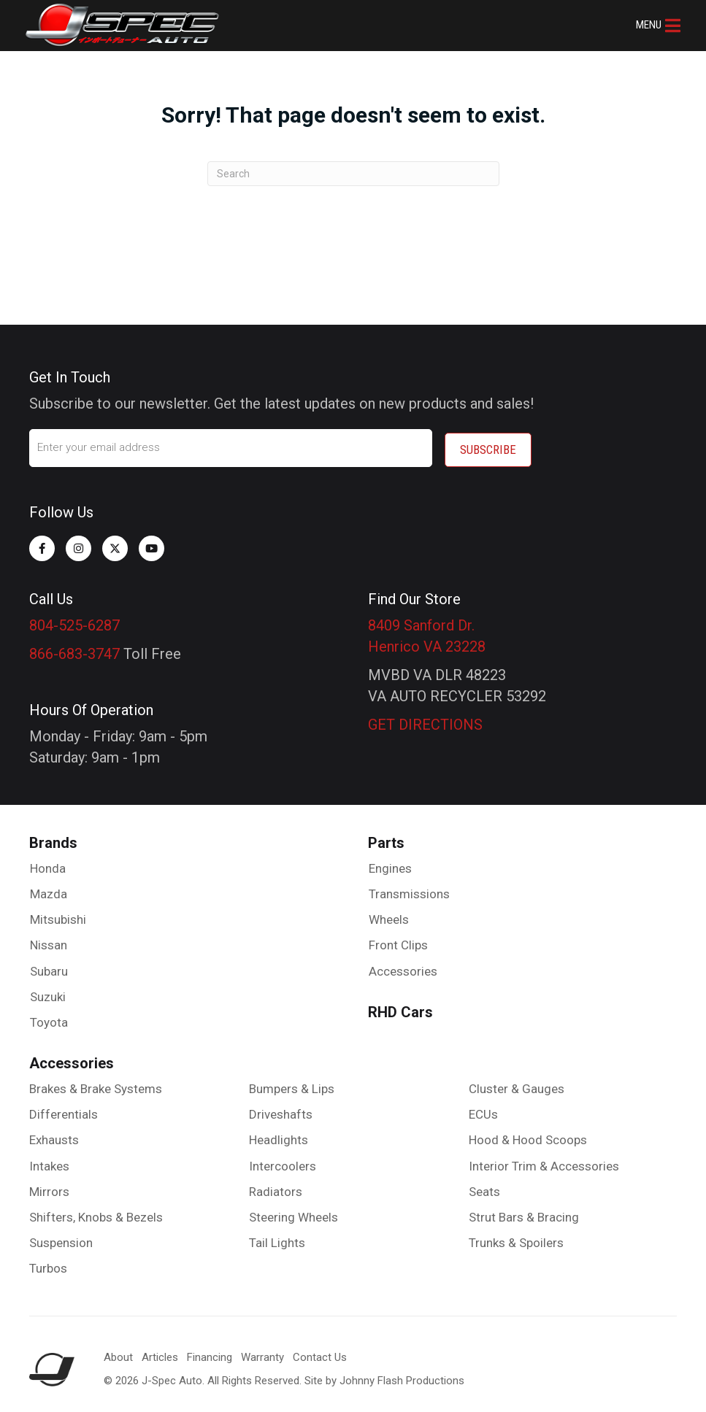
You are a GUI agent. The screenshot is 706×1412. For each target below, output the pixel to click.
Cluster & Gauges (516, 1085)
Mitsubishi (58, 915)
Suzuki (48, 992)
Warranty (262, 1353)
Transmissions (409, 890)
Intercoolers (282, 1161)
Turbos (48, 1264)
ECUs (483, 1110)
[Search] (353, 173)
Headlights (278, 1136)
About (118, 1353)
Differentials (63, 1110)
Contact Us (320, 1353)
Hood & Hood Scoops (528, 1136)
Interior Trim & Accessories (544, 1161)
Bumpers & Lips (291, 1085)
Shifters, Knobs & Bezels (96, 1213)
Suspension (61, 1239)
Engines (390, 864)
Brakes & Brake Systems (95, 1085)
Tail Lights (277, 1239)
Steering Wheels (293, 1213)
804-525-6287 (74, 621)
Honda (48, 864)
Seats (484, 1187)
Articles (160, 1353)
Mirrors (49, 1187)
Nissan (48, 941)
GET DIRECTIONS (425, 720)
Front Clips (398, 941)
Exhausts (54, 1136)
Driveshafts (280, 1110)
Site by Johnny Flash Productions (384, 1376)
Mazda (48, 890)
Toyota (49, 1018)
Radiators (275, 1187)
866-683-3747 (74, 649)
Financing (209, 1353)
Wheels (389, 915)
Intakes (49, 1161)
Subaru (49, 967)
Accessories (403, 967)
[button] (654, 25)
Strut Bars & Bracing (524, 1213)
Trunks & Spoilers (516, 1239)
